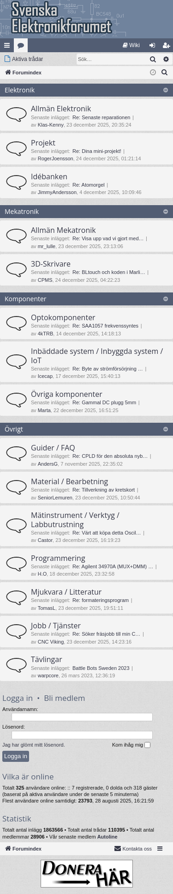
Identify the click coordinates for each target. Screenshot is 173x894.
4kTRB (46, 333)
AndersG (48, 464)
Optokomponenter (63, 317)
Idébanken (49, 176)
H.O (42, 574)
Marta (44, 410)
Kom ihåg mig (131, 745)
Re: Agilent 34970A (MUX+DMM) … (112, 566)
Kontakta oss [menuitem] (133, 848)
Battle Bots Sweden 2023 (101, 668)
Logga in (17, 698)
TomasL (47, 608)
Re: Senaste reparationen (101, 117)
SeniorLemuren (55, 497)
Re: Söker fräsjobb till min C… (106, 634)
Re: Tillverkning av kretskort (103, 490)
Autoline (107, 836)
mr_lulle (47, 246)
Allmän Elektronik (61, 108)
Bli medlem (64, 698)
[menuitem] (131, 45)
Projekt (43, 143)
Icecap (45, 376)
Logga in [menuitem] (154, 47)
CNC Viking (51, 642)
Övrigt (14, 429)
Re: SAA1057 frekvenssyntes (105, 325)
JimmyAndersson (57, 192)
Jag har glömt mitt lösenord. (33, 745)
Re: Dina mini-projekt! (96, 151)
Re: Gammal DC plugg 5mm (104, 402)
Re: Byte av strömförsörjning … (107, 368)
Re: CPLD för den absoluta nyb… (110, 456)
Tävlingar (46, 659)
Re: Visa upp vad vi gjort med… (107, 238)
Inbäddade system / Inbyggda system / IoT (97, 355)
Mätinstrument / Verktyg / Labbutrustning (75, 519)
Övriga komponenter (66, 394)
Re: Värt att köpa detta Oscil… (106, 532)
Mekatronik (22, 211)
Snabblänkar (9, 47)
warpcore (48, 675)
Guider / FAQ (53, 448)
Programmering (58, 558)
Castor (45, 540)
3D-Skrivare (51, 264)
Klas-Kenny (51, 125)
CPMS (45, 280)
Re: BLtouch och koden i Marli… (108, 272)
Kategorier (23, 47)
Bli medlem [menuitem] (168, 47)
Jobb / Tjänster (56, 625)
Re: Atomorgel (88, 185)
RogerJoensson (55, 158)
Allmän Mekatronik (63, 230)
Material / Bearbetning (69, 481)
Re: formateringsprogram (100, 600)
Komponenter (26, 298)
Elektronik (20, 89)
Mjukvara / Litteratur (66, 592)
